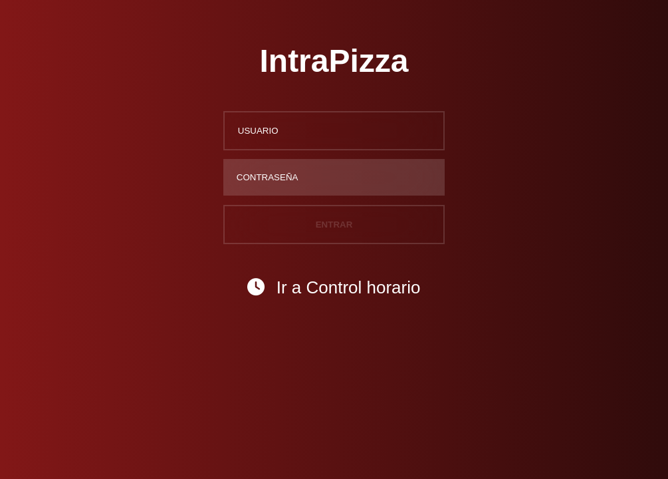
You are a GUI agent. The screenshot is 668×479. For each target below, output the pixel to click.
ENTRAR (334, 225)
